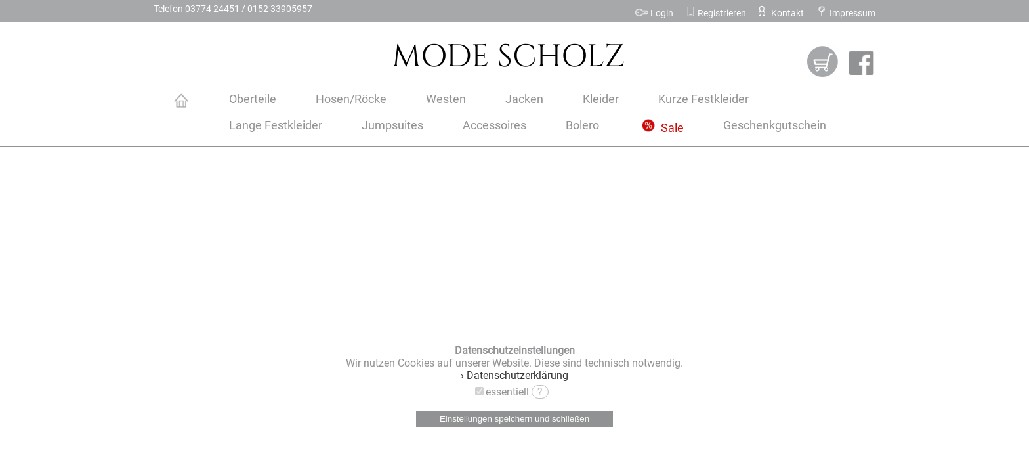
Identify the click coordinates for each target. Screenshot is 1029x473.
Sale (663, 128)
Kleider (601, 99)
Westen (446, 99)
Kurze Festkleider (703, 99)
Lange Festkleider (275, 125)
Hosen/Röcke (351, 99)
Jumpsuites (392, 125)
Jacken (524, 99)
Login (654, 13)
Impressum (845, 13)
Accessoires (494, 125)
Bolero (582, 125)
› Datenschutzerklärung (514, 375)
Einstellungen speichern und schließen (514, 419)
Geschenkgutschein (774, 125)
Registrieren (715, 13)
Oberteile (252, 99)
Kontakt (780, 13)
